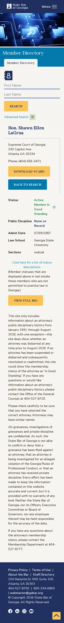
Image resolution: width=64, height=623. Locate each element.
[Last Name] (32, 95)
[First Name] (32, 86)
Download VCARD (29, 171)
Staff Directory (43, 575)
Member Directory (21, 63)
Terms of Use (41, 570)
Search (16, 106)
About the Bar (18, 575)
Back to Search (27, 184)
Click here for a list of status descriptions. (32, 264)
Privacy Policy (18, 570)
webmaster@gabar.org (26, 593)
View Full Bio (25, 300)
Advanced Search (19, 117)
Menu (49, 6)
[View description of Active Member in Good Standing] (54, 207)
